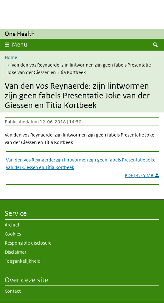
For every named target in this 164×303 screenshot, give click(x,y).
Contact (13, 291)
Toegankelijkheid (23, 261)
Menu (19, 44)
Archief (12, 225)
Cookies (13, 234)
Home (11, 57)
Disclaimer (15, 252)
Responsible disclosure (28, 243)
